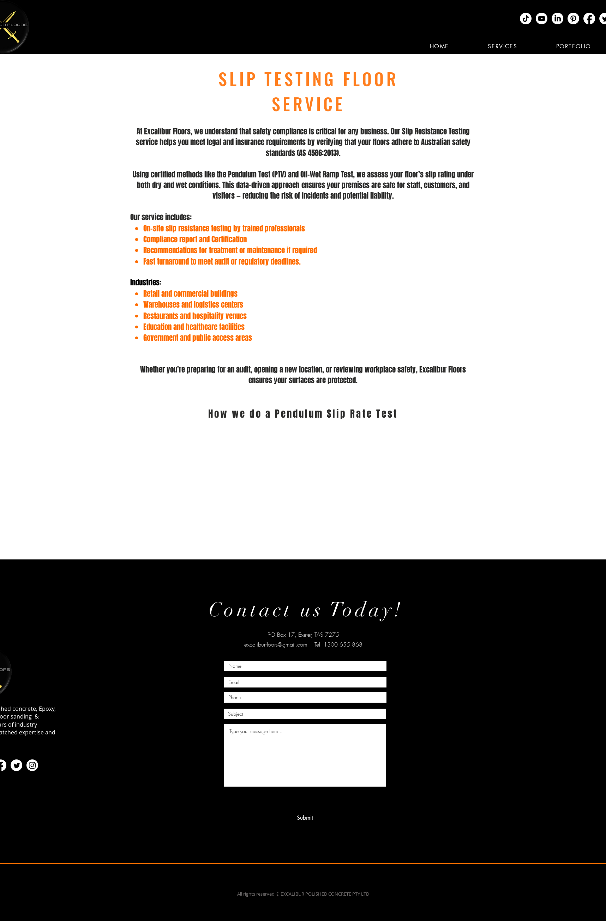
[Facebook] (589, 18)
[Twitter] (16, 765)
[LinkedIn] (557, 18)
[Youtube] (541, 18)
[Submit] (305, 818)
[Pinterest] (573, 18)
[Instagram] (32, 765)
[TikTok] (526, 18)
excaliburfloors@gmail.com (275, 644)
